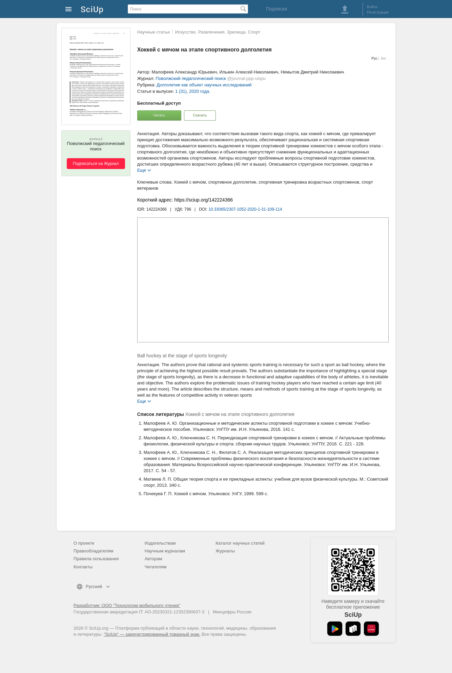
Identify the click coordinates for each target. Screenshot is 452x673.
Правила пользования (96, 558)
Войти (372, 7)
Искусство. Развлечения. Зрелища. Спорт (218, 32)
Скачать (200, 115)
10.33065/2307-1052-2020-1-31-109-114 (245, 209)
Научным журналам (165, 550)
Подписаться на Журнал (96, 163)
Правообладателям (93, 550)
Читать (159, 115)
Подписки (276, 9)
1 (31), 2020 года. (192, 91)
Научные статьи (153, 32)
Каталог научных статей (240, 543)
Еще (141, 170)
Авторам (153, 558)
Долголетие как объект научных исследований (204, 84)
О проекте (84, 543)
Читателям (156, 566)
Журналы (225, 550)
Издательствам (160, 543)
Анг (383, 58)
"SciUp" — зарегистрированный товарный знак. (152, 634)
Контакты (83, 566)
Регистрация (378, 12)
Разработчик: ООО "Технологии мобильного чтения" (127, 605)
